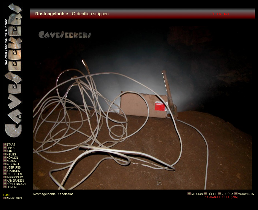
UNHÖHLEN (14, 174)
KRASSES (13, 161)
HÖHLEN (12, 157)
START (11, 144)
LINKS (10, 147)
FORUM (12, 187)
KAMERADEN (15, 180)
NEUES (11, 154)
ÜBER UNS (14, 167)
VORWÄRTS (246, 194)
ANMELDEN (14, 198)
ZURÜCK (227, 194)
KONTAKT (13, 164)
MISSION (197, 194)
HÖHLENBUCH (16, 183)
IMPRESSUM (15, 177)
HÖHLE (212, 194)
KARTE (11, 151)
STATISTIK (13, 170)
